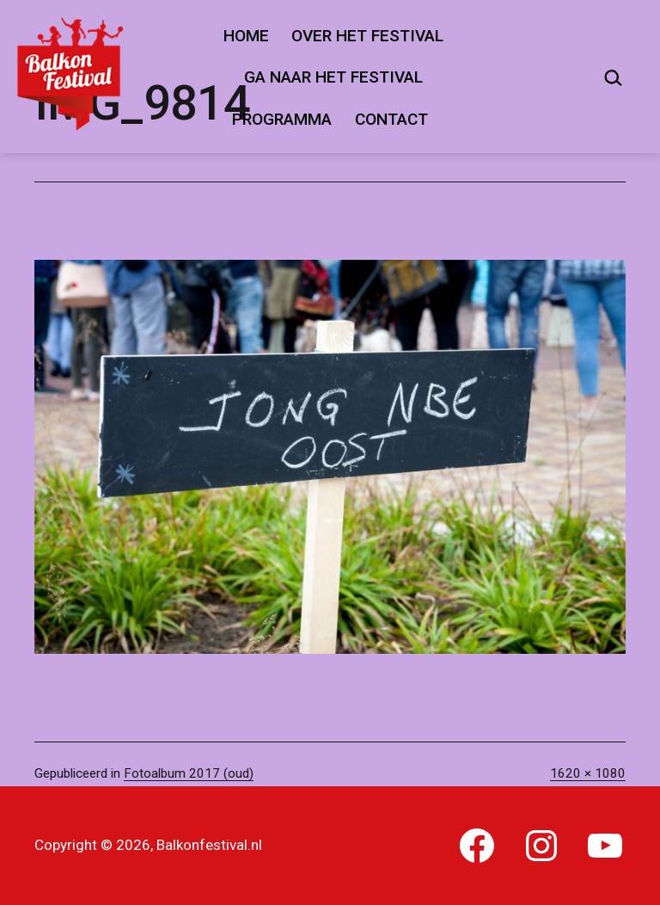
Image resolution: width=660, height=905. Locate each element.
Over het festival (367, 36)
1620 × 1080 (588, 773)
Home (246, 36)
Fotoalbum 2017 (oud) (189, 773)
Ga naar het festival (333, 77)
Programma (282, 119)
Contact (391, 119)
